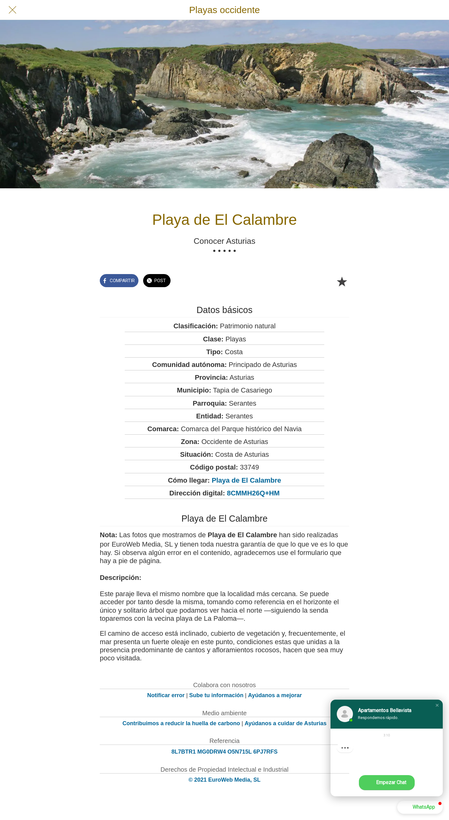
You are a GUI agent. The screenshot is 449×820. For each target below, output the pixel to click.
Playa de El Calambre (246, 480)
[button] (437, 705)
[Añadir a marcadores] (341, 281)
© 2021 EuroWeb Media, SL (225, 780)
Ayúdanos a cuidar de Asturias (286, 723)
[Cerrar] (12, 10)
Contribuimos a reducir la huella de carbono (181, 723)
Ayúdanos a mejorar (275, 695)
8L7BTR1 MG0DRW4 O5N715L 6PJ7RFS (224, 752)
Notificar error (166, 695)
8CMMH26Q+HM (253, 493)
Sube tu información (216, 695)
